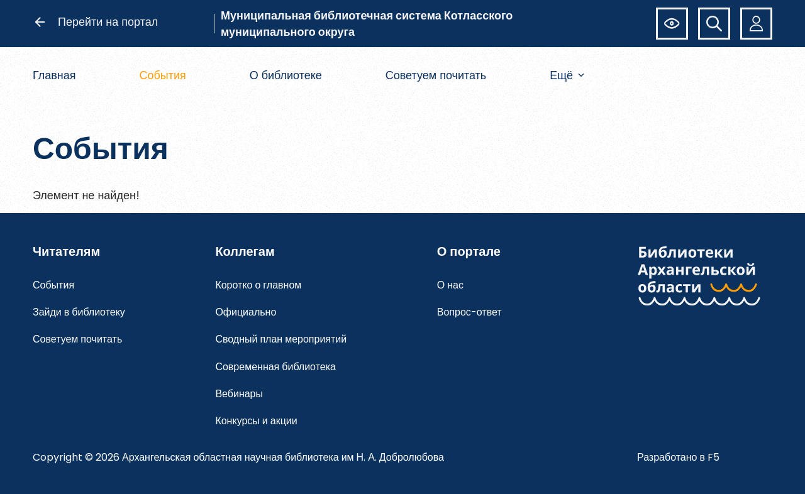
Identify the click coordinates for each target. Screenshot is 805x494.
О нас (450, 285)
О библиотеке (286, 75)
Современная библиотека (275, 367)
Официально (245, 312)
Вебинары (239, 394)
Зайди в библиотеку (79, 312)
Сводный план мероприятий (281, 339)
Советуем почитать (436, 75)
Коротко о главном (258, 285)
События (162, 75)
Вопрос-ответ (469, 312)
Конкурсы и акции (256, 421)
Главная (54, 75)
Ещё (567, 75)
